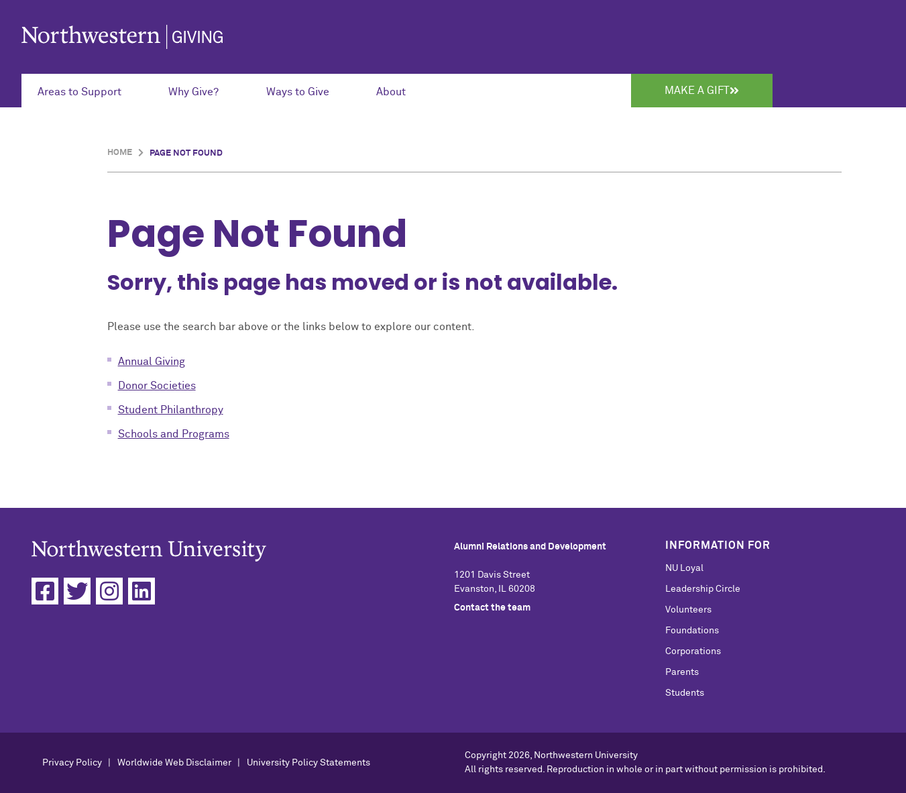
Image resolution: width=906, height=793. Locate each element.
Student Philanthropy (170, 410)
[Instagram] (109, 591)
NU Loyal (684, 568)
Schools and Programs (173, 434)
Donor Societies (157, 385)
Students (684, 693)
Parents (682, 672)
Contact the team (492, 608)
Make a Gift (702, 90)
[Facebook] (45, 591)
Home (119, 152)
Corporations (693, 651)
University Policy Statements (308, 763)
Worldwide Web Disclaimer (174, 763)
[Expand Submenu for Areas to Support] (86, 90)
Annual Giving (151, 361)
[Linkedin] (141, 591)
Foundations (692, 630)
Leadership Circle (702, 589)
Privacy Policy (72, 763)
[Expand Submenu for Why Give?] (200, 90)
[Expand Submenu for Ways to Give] (305, 90)
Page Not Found (186, 153)
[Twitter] (77, 591)
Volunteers (688, 610)
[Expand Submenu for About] (398, 90)
